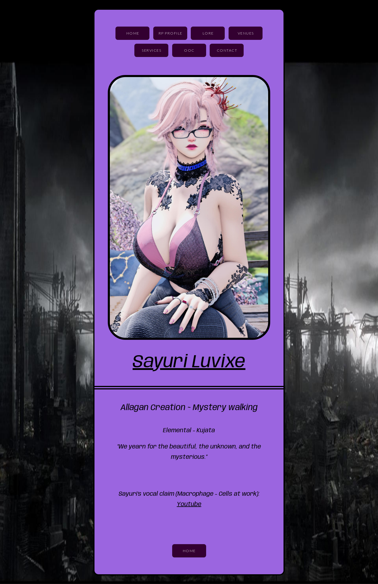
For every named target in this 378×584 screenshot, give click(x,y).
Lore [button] (208, 33)
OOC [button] (189, 50)
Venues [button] (246, 33)
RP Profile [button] (171, 33)
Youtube (189, 504)
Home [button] (132, 33)
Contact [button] (227, 50)
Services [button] (151, 50)
